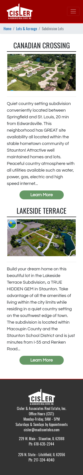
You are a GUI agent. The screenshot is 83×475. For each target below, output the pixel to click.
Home (7, 28)
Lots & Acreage (26, 28)
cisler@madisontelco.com (42, 429)
